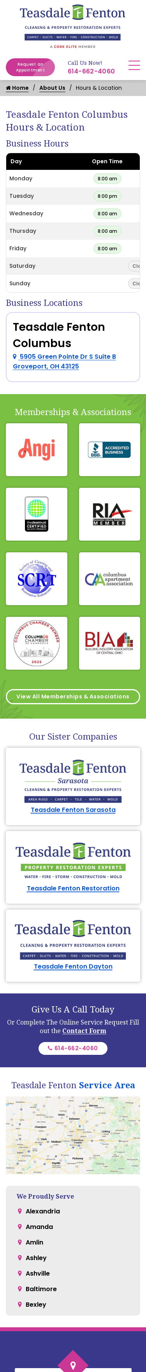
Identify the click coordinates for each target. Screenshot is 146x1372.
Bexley (36, 1206)
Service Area (107, 1055)
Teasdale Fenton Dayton (73, 936)
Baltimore (41, 1191)
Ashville (38, 1175)
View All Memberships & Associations (73, 696)
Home (17, 88)
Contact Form (84, 1001)
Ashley (36, 1160)
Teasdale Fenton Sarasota (73, 809)
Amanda (39, 1128)
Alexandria (43, 1113)
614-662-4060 (91, 71)
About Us (52, 88)
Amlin (34, 1144)
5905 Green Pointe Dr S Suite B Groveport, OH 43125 (64, 361)
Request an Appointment (35, 67)
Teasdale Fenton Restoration (73, 888)
